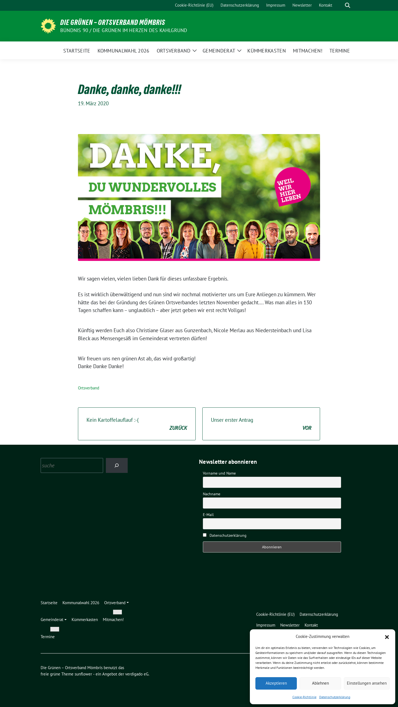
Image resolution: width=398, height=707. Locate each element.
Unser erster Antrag (261, 424)
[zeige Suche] (347, 5)
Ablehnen (320, 683)
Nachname (211, 493)
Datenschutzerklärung (334, 697)
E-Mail (208, 514)
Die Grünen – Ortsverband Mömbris (112, 22)
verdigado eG (136, 674)
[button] (387, 636)
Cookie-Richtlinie (304, 697)
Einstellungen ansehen (367, 683)
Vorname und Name (219, 473)
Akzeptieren (276, 683)
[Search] (117, 465)
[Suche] (339, 5)
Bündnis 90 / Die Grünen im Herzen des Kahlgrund (123, 30)
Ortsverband (88, 388)
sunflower (83, 674)
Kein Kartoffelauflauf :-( (137, 424)
